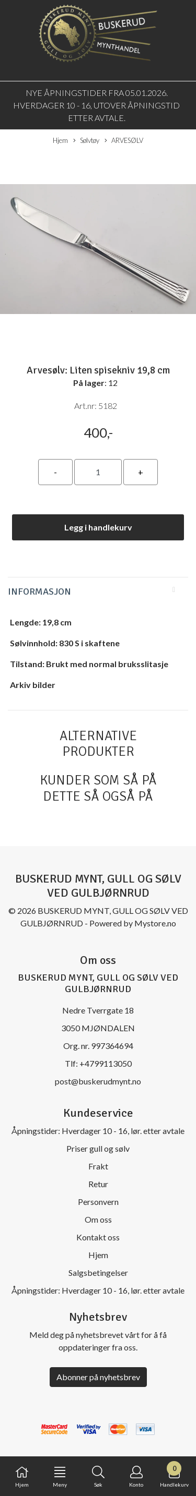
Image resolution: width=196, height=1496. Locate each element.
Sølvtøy (86, 141)
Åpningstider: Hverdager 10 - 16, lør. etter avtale (98, 1131)
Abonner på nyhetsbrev (98, 1377)
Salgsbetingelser (98, 1272)
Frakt (98, 1166)
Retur (98, 1184)
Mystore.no (155, 923)
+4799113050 (105, 1063)
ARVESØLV (124, 141)
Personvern (98, 1202)
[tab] (98, 591)
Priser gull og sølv (98, 1148)
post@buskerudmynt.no (98, 1081)
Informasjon (39, 591)
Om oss (98, 1219)
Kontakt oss (98, 1237)
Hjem (60, 140)
